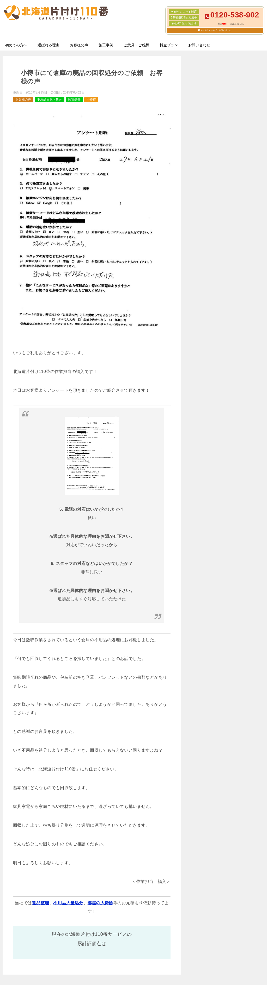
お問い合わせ (199, 45)
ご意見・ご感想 (136, 45)
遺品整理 (40, 903)
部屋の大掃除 (100, 903)
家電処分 (74, 99)
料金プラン (169, 45)
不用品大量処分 (68, 903)
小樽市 (91, 99)
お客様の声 (79, 45)
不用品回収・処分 (49, 99)
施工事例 (106, 45)
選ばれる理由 (48, 45)
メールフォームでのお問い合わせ (216, 30)
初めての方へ (16, 45)
